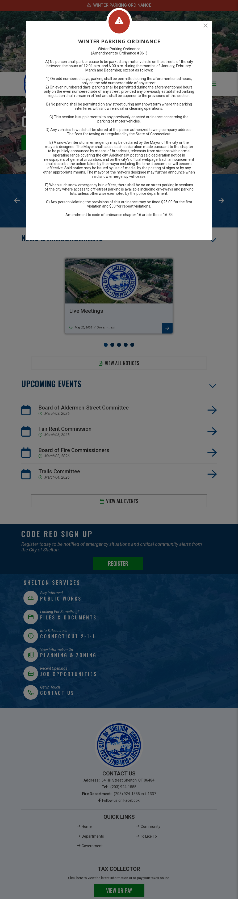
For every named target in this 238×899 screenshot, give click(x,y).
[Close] (205, 25)
